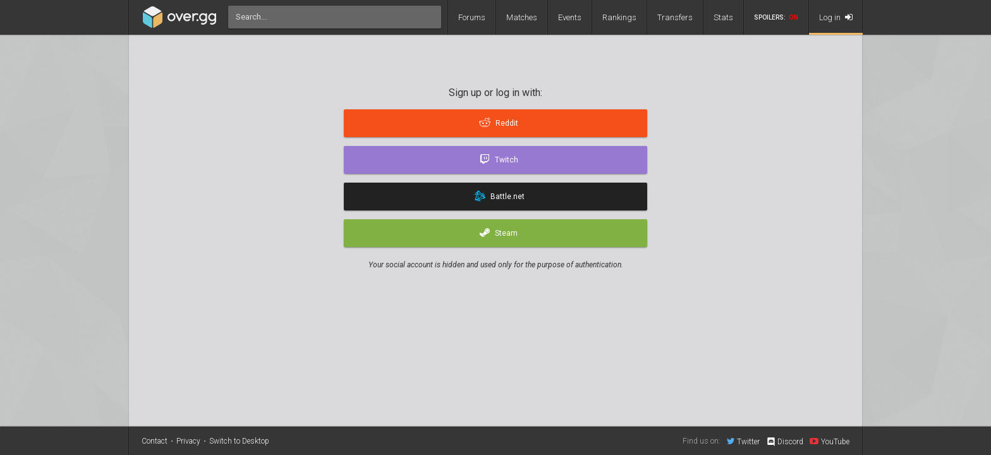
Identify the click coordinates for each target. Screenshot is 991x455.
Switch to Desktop (239, 441)
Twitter (743, 441)
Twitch (499, 160)
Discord (784, 442)
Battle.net (499, 196)
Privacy (188, 441)
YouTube (829, 441)
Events (569, 17)
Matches (521, 17)
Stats (723, 17)
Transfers (675, 17)
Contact (154, 441)
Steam (499, 233)
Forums (471, 17)
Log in (836, 17)
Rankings (619, 17)
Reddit (498, 123)
